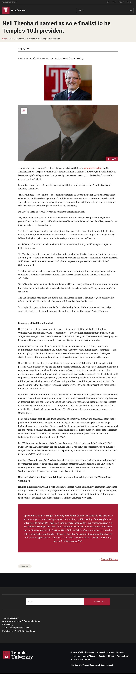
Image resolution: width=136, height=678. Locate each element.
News (6, 17)
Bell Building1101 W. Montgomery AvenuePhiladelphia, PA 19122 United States (18, 632)
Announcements (29, 17)
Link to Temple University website (17, 659)
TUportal (128, 2)
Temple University (9, 2)
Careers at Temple (81, 664)
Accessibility (123, 660)
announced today (92, 172)
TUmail (111, 660)
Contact (120, 656)
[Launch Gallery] (68, 138)
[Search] (105, 10)
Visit (108, 2)
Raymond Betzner (109, 563)
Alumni (120, 2)
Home (4, 43)
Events (16, 17)
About (41, 17)
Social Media (89, 660)
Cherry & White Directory (82, 656)
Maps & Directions (105, 656)
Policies (76, 660)
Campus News (24, 571)
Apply (113, 2)
